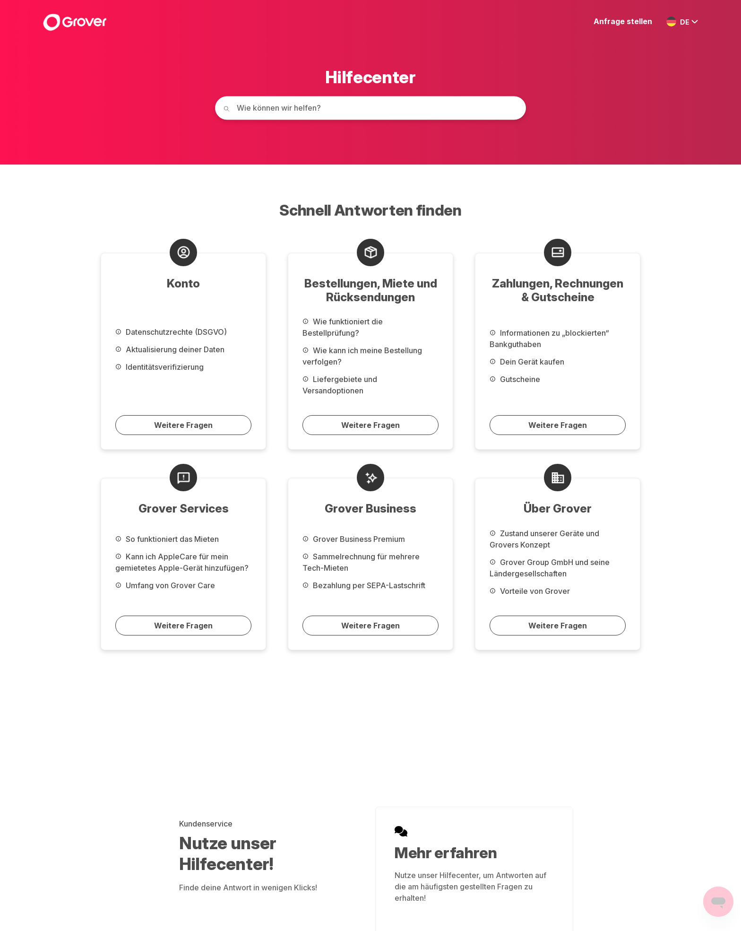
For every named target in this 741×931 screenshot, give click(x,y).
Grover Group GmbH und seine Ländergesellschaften (550, 567)
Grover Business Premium (353, 539)
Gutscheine (515, 379)
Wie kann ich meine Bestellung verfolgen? (362, 356)
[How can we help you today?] (370, 108)
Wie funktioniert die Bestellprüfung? (342, 327)
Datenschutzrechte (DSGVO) (171, 332)
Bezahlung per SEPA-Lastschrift (363, 585)
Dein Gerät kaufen (527, 361)
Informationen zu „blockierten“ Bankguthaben (549, 338)
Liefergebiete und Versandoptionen (339, 384)
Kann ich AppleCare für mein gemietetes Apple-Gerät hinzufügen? (182, 562)
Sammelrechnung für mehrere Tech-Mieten (361, 562)
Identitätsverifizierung (159, 367)
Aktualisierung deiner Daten (169, 349)
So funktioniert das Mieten (167, 539)
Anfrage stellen (623, 21)
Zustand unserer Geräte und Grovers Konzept (544, 539)
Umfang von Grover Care (165, 585)
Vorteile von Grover (530, 591)
